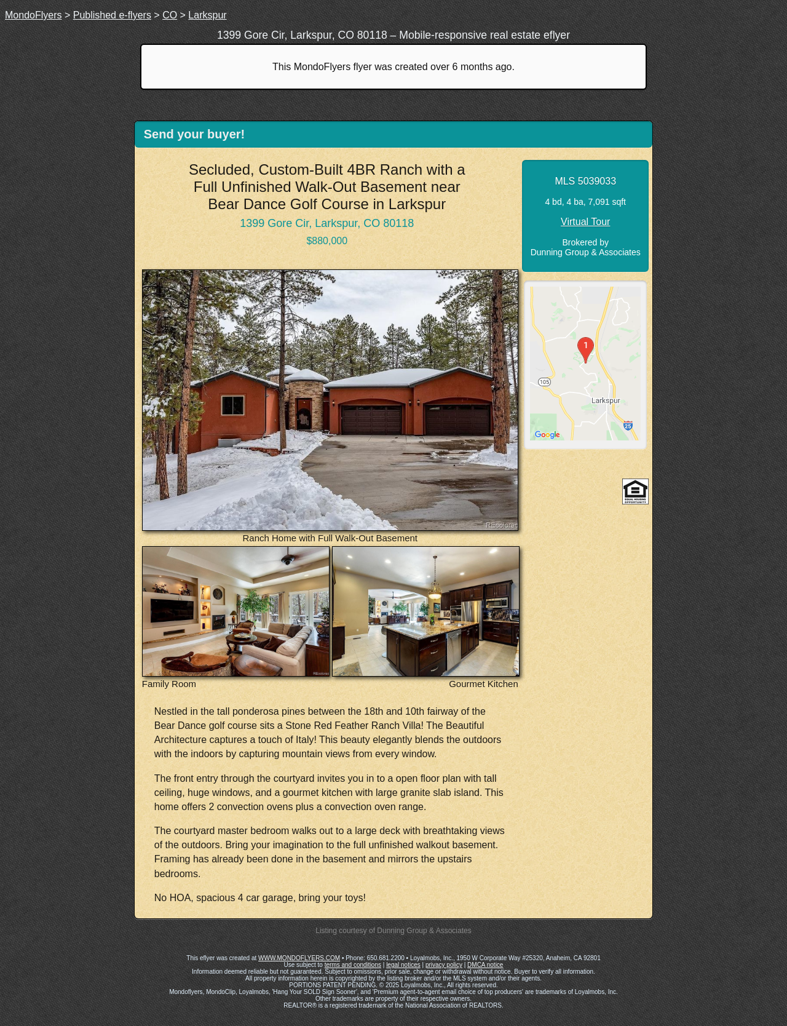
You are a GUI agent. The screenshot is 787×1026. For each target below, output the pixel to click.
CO (169, 15)
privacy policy (443, 964)
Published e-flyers (112, 15)
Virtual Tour (585, 222)
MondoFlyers (33, 15)
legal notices (403, 964)
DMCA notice (485, 964)
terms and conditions (353, 964)
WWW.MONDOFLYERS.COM (299, 958)
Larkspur (207, 15)
